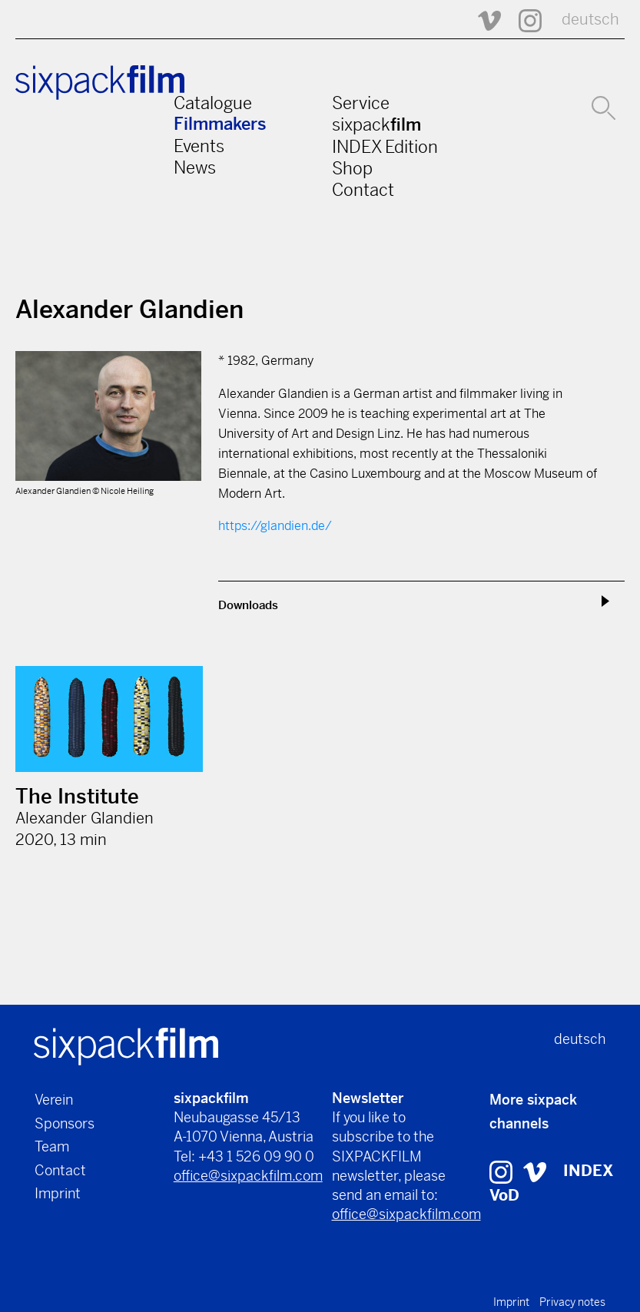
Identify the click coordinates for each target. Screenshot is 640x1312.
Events (199, 146)
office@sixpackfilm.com (248, 1175)
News (195, 167)
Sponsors (65, 1123)
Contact (363, 189)
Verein (54, 1099)
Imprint (58, 1193)
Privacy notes (572, 1302)
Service (361, 103)
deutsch (590, 19)
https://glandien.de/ (275, 526)
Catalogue (213, 103)
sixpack (376, 124)
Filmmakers (220, 124)
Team (52, 1146)
